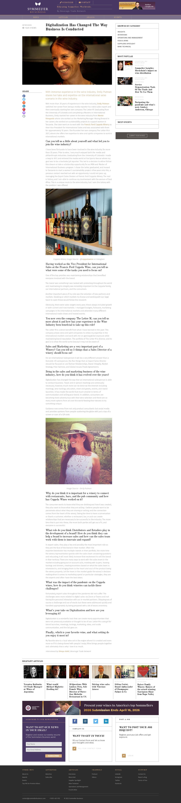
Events (118, 17)
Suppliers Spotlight (126, 44)
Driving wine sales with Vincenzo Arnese (101, 687)
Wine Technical (124, 47)
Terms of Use (142, 780)
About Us (25, 774)
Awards (90, 17)
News (36, 17)
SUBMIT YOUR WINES (137, 136)
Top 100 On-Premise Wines (31, 783)
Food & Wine (123, 41)
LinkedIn (117, 774)
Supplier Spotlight (75, 780)
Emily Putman (103, 104)
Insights (121, 32)
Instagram (118, 777)
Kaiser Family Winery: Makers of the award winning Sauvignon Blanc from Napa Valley (146, 689)
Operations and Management (130, 38)
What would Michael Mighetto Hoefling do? (54, 687)
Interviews (27, 25)
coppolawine (87, 259)
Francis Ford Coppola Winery (96, 124)
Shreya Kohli (64, 651)
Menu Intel (72, 777)
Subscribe (48, 777)
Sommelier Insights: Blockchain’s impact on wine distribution (146, 70)
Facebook (118, 783)
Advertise (48, 774)
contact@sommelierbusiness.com (33, 798)
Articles (63, 17)
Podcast (94, 774)
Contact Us (142, 774)
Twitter (117, 780)
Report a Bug (142, 777)
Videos (94, 777)
